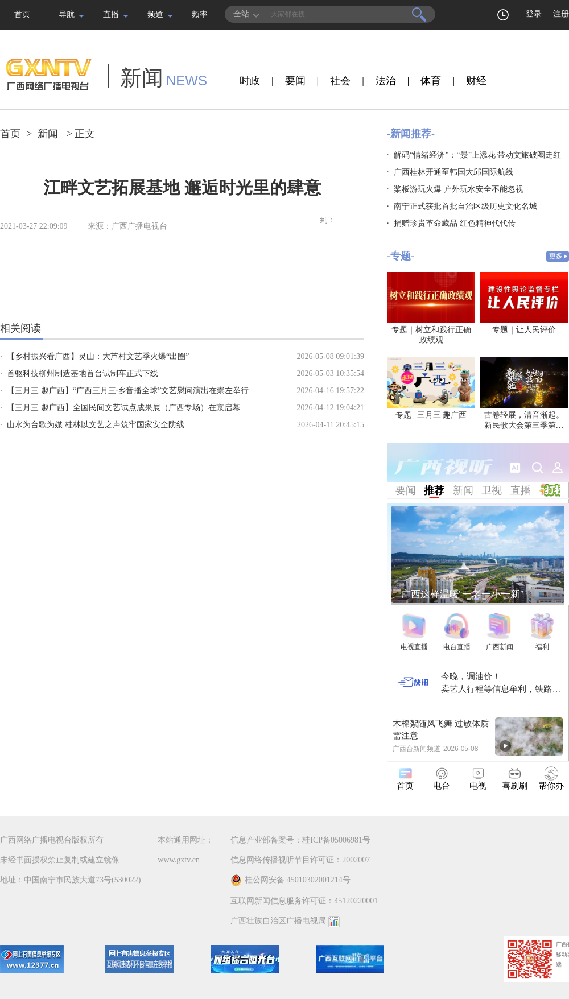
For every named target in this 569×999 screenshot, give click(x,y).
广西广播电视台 (139, 226)
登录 (534, 14)
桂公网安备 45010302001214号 (290, 880)
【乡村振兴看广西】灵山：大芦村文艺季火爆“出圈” (98, 356)
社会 (340, 80)
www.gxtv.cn (179, 860)
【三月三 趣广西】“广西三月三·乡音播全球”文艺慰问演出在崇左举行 (128, 390)
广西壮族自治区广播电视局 (278, 921)
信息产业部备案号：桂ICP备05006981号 (300, 840)
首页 (22, 14)
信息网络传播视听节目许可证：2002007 (300, 860)
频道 (155, 14)
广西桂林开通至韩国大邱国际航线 (453, 172)
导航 (67, 14)
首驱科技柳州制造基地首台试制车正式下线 (82, 373)
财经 (476, 80)
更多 (556, 256)
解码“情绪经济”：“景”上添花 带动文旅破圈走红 (477, 155)
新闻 (48, 133)
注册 (561, 14)
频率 (200, 14)
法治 (386, 80)
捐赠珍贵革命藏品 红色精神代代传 (455, 223)
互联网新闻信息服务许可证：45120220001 (304, 901)
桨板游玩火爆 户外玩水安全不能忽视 (458, 189)
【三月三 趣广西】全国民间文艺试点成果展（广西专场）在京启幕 (123, 407)
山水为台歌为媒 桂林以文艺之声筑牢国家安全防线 (95, 424)
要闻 (295, 80)
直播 (111, 14)
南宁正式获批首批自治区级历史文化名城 (465, 206)
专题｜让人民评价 (524, 329)
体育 (430, 80)
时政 (250, 80)
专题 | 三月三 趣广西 (431, 415)
